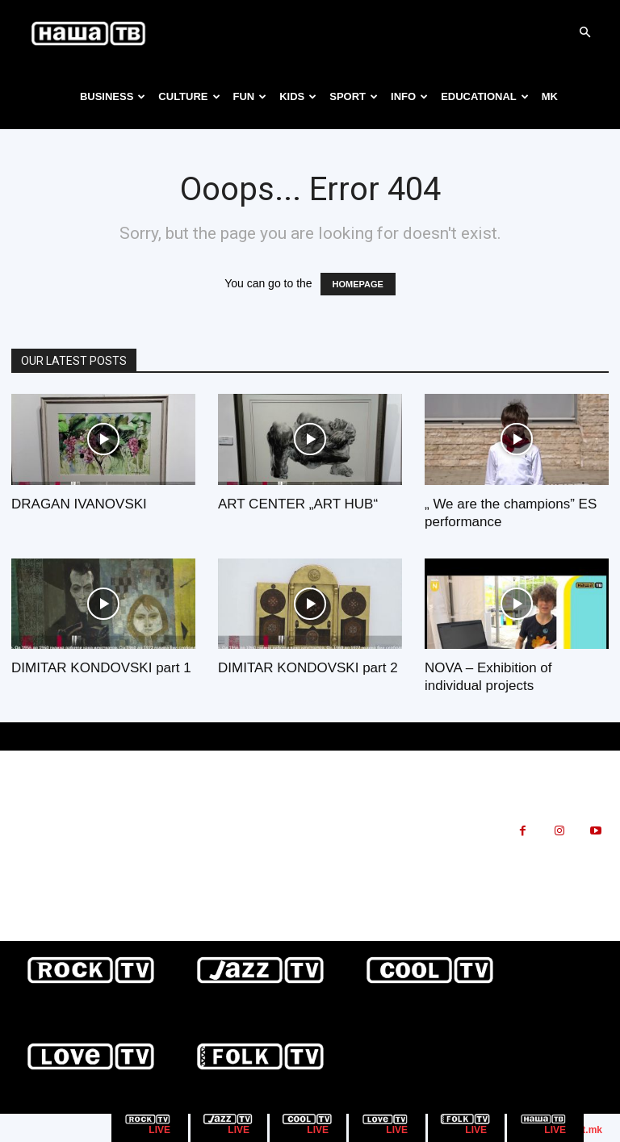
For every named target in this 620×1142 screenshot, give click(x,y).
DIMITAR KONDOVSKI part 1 (101, 668)
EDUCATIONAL (485, 96)
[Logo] (88, 32)
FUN (250, 96)
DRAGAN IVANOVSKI (79, 504)
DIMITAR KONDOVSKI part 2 (308, 668)
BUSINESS (112, 96)
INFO (409, 96)
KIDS (297, 96)
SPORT (353, 96)
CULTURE (189, 96)
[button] (584, 32)
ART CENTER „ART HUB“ (298, 504)
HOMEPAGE (358, 284)
